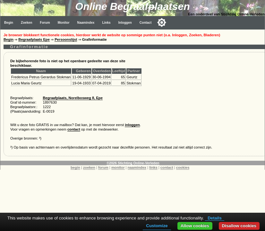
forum (103, 167)
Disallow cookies (239, 225)
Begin (8, 22)
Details (215, 218)
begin (75, 167)
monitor (118, 167)
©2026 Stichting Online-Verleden (133, 163)
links (153, 167)
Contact (146, 22)
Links (106, 22)
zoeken (89, 167)
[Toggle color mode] (161, 22)
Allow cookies (195, 225)
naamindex (137, 167)
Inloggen (125, 22)
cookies (183, 167)
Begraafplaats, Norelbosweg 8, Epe (73, 98)
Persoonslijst (66, 39)
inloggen (132, 125)
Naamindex (86, 22)
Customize (156, 225)
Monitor (64, 22)
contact (73, 129)
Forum (45, 22)
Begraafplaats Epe (34, 39)
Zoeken (26, 22)
